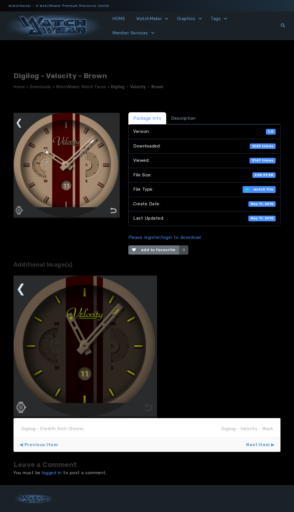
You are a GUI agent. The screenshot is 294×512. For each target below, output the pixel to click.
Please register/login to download (164, 237)
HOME (118, 18)
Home (19, 86)
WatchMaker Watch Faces (81, 86)
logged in (52, 472)
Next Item (258, 444)
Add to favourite (153, 250)
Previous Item (41, 444)
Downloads (40, 86)
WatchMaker (149, 18)
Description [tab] (183, 118)
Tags (215, 18)
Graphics (186, 18)
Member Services (130, 33)
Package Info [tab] (147, 118)
